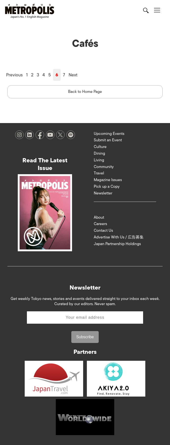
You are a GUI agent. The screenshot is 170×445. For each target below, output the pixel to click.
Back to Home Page (85, 91)
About (99, 217)
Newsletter (103, 193)
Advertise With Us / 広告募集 (119, 237)
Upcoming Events (109, 133)
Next (73, 74)
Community (104, 167)
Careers (100, 224)
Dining (99, 153)
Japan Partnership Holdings (117, 244)
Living (99, 160)
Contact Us (103, 230)
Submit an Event (108, 140)
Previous (14, 74)
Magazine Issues (108, 180)
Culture (100, 147)
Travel (99, 173)
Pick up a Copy (107, 186)
